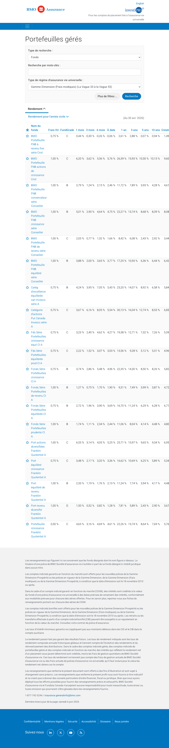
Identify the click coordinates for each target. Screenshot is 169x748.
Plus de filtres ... (107, 96)
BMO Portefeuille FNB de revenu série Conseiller (38, 246)
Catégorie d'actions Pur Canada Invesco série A (39, 318)
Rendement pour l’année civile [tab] (46, 117)
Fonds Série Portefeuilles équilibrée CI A (38, 412)
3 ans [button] (134, 130)
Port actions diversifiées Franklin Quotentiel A (38, 449)
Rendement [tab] (35, 109)
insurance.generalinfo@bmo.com (62, 695)
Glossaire (105, 721)
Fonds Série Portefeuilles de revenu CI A (38, 393)
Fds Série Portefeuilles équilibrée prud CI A (38, 357)
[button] (27, 130)
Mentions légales (54, 721)
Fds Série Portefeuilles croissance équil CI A (38, 338)
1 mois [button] (80, 130)
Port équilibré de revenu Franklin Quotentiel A (38, 491)
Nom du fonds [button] (36, 128)
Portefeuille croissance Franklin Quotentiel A (38, 530)
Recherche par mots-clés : (44, 65)
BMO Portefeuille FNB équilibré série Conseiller (38, 271)
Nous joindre (122, 721)
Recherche (131, 96)
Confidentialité (32, 721)
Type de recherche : (40, 51)
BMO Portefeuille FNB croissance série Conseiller (38, 222)
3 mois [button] (90, 130)
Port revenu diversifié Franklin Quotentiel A (38, 512)
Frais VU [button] (53, 130)
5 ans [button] (145, 130)
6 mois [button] (101, 130)
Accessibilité (88, 721)
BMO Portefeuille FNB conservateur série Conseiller (39, 195)
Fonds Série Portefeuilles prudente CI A (38, 430)
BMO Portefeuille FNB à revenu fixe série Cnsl (38, 144)
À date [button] (111, 130)
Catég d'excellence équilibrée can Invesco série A (38, 295)
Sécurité (72, 721)
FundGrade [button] (67, 130)
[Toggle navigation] (27, 26)
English (140, 3)
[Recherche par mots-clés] (84, 72)
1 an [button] (123, 130)
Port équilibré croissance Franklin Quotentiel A (38, 469)
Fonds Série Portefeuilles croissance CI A (38, 375)
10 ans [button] (156, 130)
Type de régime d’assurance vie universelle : (55, 80)
